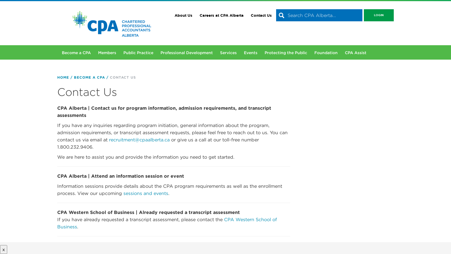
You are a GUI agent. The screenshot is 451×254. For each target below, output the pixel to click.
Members (107, 52)
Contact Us (261, 15)
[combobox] (319, 15)
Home (63, 77)
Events (250, 52)
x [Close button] (3, 249)
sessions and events (145, 193)
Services (228, 52)
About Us (183, 15)
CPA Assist (355, 52)
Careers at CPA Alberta (222, 15)
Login (379, 15)
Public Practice (138, 52)
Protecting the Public (286, 52)
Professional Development (186, 52)
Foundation (326, 52)
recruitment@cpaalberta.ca (139, 140)
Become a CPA (76, 52)
